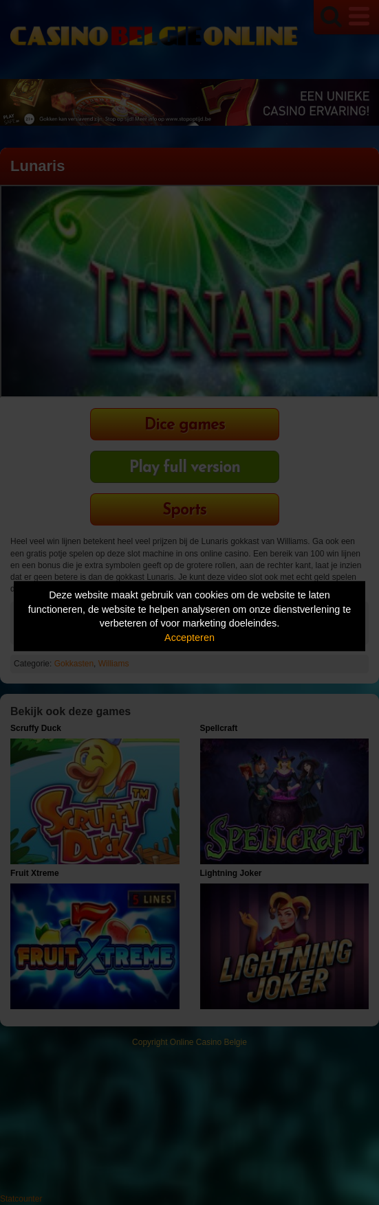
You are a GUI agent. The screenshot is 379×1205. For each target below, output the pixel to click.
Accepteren (189, 637)
